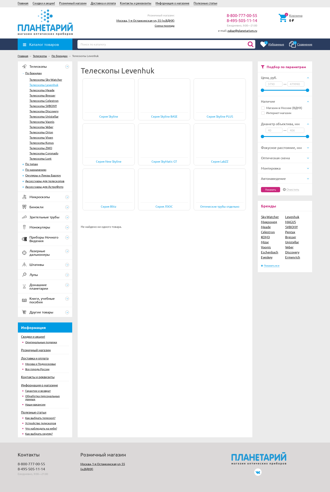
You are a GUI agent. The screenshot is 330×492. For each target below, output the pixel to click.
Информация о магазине (172, 3)
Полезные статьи (205, 3)
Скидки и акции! (44, 3)
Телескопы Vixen (41, 137)
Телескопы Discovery (44, 111)
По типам (31, 164)
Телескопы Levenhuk (43, 85)
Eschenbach (269, 252)
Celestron (268, 232)
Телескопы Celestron (44, 100)
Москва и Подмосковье (40, 364)
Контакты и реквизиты (135, 3)
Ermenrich (292, 257)
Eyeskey (266, 257)
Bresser (290, 237)
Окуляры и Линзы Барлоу (43, 175)
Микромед (269, 222)
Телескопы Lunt (40, 158)
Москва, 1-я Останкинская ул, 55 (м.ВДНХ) (145, 20)
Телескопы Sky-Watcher (45, 79)
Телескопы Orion (41, 132)
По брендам (33, 73)
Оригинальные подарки (41, 342)
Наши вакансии (35, 404)
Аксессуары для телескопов (44, 181)
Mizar (265, 242)
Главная (23, 3)
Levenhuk (292, 217)
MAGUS (290, 222)
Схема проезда (164, 25)
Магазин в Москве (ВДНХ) (281, 108)
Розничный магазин (72, 3)
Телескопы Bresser (42, 95)
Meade (266, 227)
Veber (289, 247)
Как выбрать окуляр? (39, 433)
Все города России (37, 369)
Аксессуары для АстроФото (44, 186)
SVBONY (291, 227)
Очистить (292, 189)
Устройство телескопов (40, 423)
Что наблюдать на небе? (41, 428)
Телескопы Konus (41, 143)
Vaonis (266, 247)
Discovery (292, 252)
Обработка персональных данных (42, 397)
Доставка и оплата (103, 3)
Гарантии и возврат (38, 391)
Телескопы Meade (42, 90)
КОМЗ (265, 237)
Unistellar (292, 242)
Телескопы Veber (41, 127)
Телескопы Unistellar (44, 116)
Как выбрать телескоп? (40, 418)
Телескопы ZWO (40, 148)
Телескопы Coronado (43, 153)
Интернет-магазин (276, 113)
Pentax (290, 232)
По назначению (35, 169)
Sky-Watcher (270, 217)
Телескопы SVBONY (43, 106)
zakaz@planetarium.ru (242, 30)
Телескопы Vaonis (41, 121)
